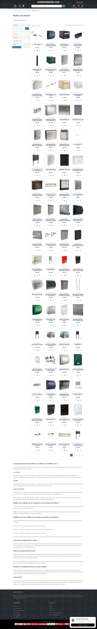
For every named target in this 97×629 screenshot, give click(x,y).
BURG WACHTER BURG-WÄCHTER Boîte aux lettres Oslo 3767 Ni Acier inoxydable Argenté (64, 295)
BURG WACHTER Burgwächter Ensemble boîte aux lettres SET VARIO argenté (64, 220)
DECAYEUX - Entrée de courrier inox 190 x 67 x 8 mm (37, 394)
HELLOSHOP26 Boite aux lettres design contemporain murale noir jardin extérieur (77, 270)
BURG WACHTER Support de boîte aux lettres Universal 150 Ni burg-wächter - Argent (78, 295)
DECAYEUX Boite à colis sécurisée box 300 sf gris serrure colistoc (64, 45)
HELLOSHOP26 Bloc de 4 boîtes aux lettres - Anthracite (37, 344)
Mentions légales (17, 614)
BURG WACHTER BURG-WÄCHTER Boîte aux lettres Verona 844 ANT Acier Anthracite (78, 220)
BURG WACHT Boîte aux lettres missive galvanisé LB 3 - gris (78, 195)
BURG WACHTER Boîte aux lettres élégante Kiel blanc (37, 294)
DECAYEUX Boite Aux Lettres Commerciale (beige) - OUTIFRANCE (78, 95)
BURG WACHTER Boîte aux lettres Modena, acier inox (64, 369)
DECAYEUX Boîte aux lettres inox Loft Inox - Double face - (64, 344)
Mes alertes (51, 610)
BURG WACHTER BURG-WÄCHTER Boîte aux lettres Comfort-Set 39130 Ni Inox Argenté (64, 145)
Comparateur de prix (17, 10)
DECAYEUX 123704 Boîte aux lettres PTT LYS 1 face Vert (64, 94)
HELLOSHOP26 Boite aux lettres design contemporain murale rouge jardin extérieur (64, 270)
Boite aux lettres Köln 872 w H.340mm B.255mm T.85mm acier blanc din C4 (77, 419)
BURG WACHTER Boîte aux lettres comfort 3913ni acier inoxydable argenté (37, 270)
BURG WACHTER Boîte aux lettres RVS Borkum (64, 119)
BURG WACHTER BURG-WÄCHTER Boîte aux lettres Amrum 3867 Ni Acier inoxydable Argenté (50, 120)
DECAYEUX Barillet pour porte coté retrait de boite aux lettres (51, 95)
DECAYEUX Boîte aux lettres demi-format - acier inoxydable (50, 320)
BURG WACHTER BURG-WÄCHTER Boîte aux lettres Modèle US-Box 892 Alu (37, 120)
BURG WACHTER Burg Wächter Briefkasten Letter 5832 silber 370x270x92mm (37, 145)
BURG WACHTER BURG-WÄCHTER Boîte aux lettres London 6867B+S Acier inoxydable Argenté (64, 395)
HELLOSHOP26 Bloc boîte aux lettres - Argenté (78, 394)
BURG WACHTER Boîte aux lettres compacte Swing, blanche (64, 320)
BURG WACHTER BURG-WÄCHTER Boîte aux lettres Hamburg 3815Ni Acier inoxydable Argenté (78, 70)
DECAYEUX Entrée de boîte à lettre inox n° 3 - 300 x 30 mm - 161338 (64, 444)
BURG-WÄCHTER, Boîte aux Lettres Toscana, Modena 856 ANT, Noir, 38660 (50, 295)
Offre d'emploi (16, 612)
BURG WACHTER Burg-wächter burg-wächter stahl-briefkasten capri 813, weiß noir (37, 370)
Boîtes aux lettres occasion (20, 20)
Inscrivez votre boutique (54, 614)
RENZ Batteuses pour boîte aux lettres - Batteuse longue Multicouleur (37, 444)
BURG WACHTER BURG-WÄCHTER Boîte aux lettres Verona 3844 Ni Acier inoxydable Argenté (37, 245)
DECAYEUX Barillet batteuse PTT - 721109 (37, 44)
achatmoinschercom (48, 2)
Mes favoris (51, 608)
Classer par (39, 25)
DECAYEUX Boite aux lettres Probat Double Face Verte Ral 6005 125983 (50, 70)
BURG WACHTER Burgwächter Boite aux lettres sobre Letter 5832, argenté (64, 70)
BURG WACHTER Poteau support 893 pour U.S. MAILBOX (37, 70)
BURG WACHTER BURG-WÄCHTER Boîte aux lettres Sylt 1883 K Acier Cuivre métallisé (37, 195)
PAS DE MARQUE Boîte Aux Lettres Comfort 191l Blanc (51, 169)
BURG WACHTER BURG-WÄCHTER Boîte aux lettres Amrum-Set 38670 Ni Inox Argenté (78, 320)
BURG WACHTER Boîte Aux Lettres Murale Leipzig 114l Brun (64, 419)
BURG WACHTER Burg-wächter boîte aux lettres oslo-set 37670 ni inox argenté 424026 (51, 220)
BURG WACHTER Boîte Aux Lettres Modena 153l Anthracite (51, 394)
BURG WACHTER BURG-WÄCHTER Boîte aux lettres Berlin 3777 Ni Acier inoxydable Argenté (64, 245)
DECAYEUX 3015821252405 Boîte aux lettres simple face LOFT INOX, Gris (50, 345)
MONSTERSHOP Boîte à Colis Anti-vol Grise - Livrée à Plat (78, 119)
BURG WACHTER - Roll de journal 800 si (78, 144)
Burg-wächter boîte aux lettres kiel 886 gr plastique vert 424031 (37, 320)
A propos (15, 606)
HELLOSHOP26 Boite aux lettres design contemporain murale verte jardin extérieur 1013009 (37, 420)
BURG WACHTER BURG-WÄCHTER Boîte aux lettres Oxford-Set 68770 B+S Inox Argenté (64, 195)
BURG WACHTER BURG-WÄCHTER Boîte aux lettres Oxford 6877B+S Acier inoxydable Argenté (50, 145)
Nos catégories (16, 617)
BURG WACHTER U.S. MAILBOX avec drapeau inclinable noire (77, 45)
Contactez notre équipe (18, 610)
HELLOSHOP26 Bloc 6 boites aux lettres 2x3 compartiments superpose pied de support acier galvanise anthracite (77, 445)
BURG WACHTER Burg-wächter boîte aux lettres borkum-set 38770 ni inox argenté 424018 (37, 220)
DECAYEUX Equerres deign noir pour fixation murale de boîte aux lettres (50, 245)
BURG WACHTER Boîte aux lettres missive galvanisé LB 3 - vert (78, 370)
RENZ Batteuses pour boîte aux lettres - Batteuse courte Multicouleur (50, 444)
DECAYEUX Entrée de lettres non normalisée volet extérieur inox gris (50, 195)
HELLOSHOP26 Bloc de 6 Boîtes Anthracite (51, 269)
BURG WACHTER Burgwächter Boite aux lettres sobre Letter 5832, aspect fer (78, 245)
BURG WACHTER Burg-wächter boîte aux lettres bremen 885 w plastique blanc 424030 (37, 95)
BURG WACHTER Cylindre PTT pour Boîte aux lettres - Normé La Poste (51, 370)
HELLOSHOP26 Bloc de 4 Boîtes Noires (78, 344)
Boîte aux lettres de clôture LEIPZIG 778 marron (51, 419)
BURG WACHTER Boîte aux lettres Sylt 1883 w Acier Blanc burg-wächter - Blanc (78, 170)
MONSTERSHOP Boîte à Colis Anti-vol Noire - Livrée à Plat (64, 169)
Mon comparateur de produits (55, 612)
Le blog (51, 606)
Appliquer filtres (16, 47)
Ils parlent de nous (17, 608)
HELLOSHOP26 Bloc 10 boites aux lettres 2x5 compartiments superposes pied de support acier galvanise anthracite (37, 171)
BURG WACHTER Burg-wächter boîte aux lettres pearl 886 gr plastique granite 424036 (50, 45)
